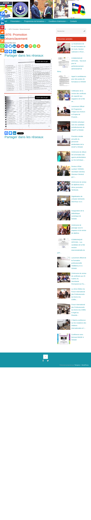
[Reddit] (22, 46)
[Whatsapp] (34, 46)
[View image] (28, 76)
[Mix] (30, 46)
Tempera (77, 365)
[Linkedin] (14, 46)
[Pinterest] (18, 46)
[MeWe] (26, 46)
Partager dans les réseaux (24, 55)
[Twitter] (10, 46)
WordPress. (85, 365)
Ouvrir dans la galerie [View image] (43, 61)
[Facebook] (6, 46)
